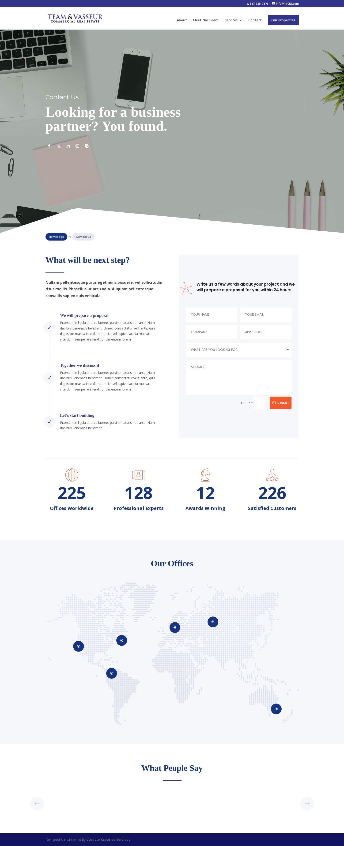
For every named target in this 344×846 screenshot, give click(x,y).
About (182, 20)
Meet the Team (206, 20)
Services (231, 20)
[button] (307, 804)
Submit (283, 403)
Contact (255, 20)
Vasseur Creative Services (108, 839)
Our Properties (283, 20)
